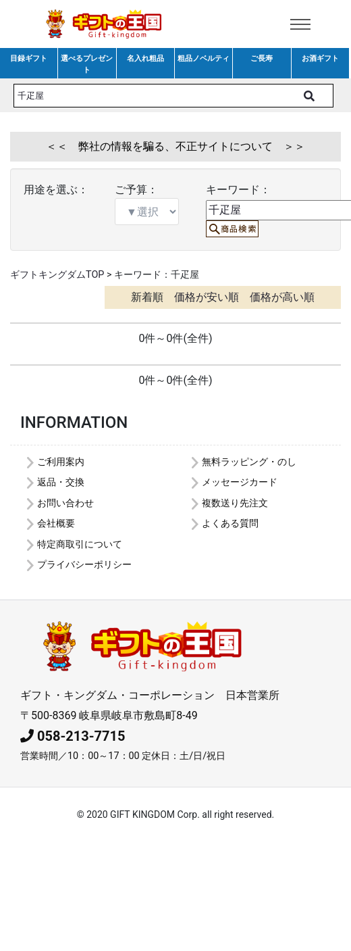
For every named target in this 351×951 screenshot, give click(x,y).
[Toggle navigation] (300, 24)
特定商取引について (79, 544)
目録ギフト (28, 58)
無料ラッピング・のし (249, 462)
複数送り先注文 (235, 503)
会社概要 (56, 523)
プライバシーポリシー (84, 564)
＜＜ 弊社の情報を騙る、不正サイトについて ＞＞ (175, 146)
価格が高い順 (282, 297)
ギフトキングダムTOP (57, 275)
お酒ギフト (320, 58)
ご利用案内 (60, 462)
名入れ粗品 (145, 58)
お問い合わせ (65, 503)
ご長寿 (261, 58)
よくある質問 (230, 523)
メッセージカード (239, 482)
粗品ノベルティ (204, 58)
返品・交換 (60, 482)
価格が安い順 (206, 297)
